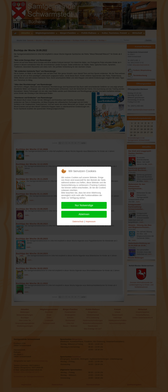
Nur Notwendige (84, 205)
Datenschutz (78, 221)
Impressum (90, 221)
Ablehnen (84, 214)
